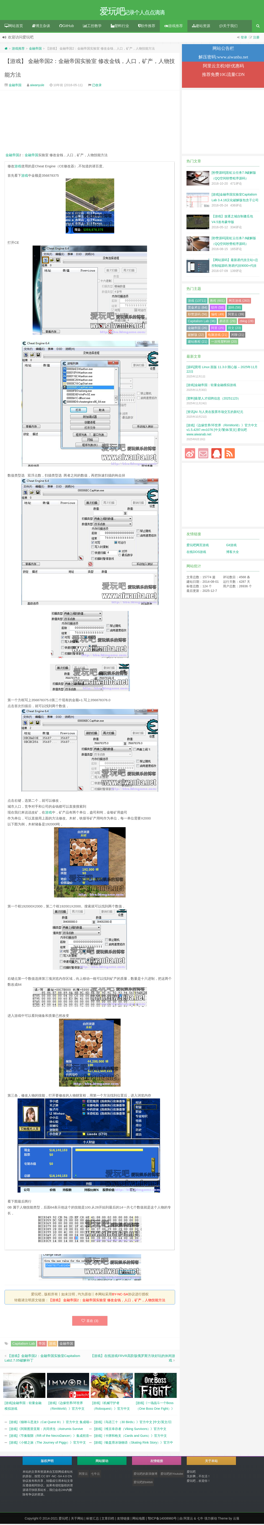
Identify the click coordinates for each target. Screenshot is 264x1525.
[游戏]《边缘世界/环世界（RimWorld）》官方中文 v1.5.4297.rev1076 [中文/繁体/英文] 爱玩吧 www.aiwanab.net (221, 431)
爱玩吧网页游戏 (197, 546)
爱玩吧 (63, 1519)
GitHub (66, 27)
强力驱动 (210, 1519)
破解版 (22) (196, 336)
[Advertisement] (89, 122)
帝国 (42, 1345)
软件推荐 (146, 27)
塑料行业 (120, 27)
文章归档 (107, 1519)
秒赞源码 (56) (197, 315)
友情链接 (123, 1519)
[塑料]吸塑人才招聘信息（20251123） (213, 399)
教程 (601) (217, 302)
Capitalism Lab (23, 1345)
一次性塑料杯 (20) (224, 342)
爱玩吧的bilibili (143, 1483)
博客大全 (232, 553)
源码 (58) (234, 308)
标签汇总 (92, 1519)
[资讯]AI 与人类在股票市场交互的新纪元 (214, 413)
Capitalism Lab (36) (201, 322)
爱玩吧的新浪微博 (145, 1475)
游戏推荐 (173, 27)
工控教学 (92, 27)
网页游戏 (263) (239, 302)
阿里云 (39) (236, 315)
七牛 (200, 1519)
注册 (256, 38)
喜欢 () (89, 1322)
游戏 (17, 167)
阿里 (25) (217, 329)
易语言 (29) (227, 322)
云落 (236, 1519)
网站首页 (14, 27)
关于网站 (77, 1519)
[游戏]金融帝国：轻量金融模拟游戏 (211, 386)
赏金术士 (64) (197, 308)
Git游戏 (231, 546)
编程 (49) (217, 315)
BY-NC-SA (120, 1295)
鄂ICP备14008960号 (162, 1519)
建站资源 (201, 27)
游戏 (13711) (197, 302)
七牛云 (95, 1475)
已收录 (97, 86)
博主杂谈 (41, 27)
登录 (244, 38)
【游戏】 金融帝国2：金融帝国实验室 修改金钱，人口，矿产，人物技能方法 (107, 1301)
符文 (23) (234, 329)
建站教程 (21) (197, 342)
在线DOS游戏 (196, 553)
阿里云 (83, 1475)
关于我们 (228, 27)
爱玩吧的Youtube (171, 1475)
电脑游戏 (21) (217, 336)
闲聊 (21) (237, 336)
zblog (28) (246, 322)
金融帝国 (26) (197, 329)
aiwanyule (37, 86)
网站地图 (138, 1519)
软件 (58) (217, 308)
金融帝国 (35, 49)
